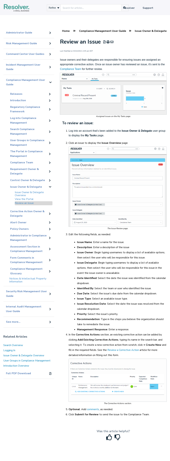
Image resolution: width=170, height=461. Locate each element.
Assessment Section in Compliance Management (26, 249)
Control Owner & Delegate (27, 180)
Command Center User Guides (25, 54)
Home (66, 31)
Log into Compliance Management (23, 120)
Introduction (18, 100)
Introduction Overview (16, 366)
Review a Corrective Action (123, 350)
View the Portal (24, 199)
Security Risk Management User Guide (26, 294)
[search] (90, 7)
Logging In (9, 350)
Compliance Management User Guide (25, 82)
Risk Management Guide (21, 43)
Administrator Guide (19, 32)
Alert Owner (18, 222)
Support (148, 8)
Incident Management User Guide (23, 67)
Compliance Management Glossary (26, 271)
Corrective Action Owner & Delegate (27, 214)
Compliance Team (21, 162)
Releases (16, 94)
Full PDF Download (18, 373)
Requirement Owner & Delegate (24, 171)
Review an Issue (24, 203)
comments (93, 409)
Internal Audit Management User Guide (23, 309)
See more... (13, 322)
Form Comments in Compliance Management (26, 260)
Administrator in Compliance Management (28, 238)
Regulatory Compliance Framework (25, 109)
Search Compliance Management (22, 131)
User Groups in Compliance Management (27, 142)
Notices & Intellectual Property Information (27, 280)
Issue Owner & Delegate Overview (29, 193)
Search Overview (13, 345)
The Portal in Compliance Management (26, 154)
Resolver (129, 8)
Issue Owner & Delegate (26, 187)
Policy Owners (19, 229)
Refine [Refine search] (54, 7)
